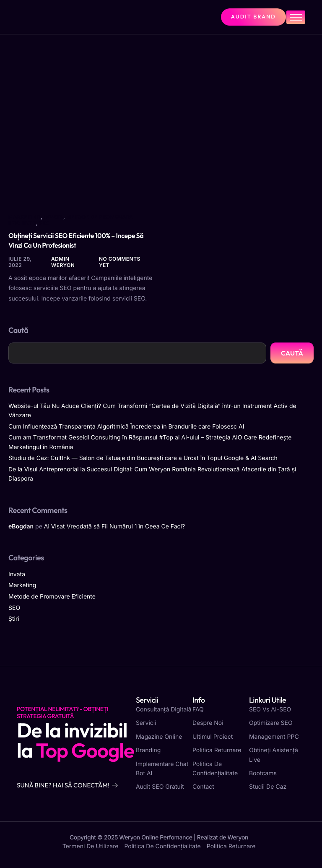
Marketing (24, 217)
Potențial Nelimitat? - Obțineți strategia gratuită (62, 712)
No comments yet (119, 262)
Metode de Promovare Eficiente (70, 220)
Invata (53, 217)
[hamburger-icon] (295, 17)
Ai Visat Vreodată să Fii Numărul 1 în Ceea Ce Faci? (114, 526)
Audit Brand (253, 16)
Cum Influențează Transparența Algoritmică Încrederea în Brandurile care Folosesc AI (126, 426)
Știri (13, 618)
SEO (44, 223)
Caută (18, 330)
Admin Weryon (63, 262)
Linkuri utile (267, 700)
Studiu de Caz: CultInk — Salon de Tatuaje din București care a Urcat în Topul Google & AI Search (143, 458)
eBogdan (21, 526)
